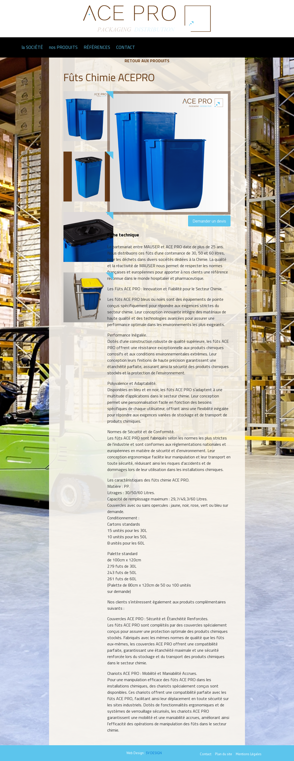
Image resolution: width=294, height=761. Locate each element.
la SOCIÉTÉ (32, 47)
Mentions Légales (248, 754)
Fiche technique (123, 234)
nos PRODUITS (63, 47)
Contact (205, 754)
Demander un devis (209, 221)
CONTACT (125, 47)
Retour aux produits (147, 61)
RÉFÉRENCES (97, 47)
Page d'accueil (11, 47)
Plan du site (223, 754)
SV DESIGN (154, 753)
